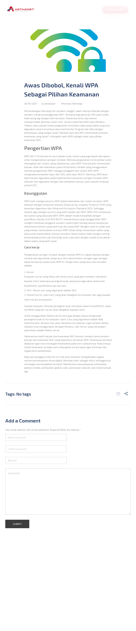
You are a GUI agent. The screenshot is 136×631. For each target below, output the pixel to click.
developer (50, 103)
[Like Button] (118, 394)
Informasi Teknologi (71, 103)
